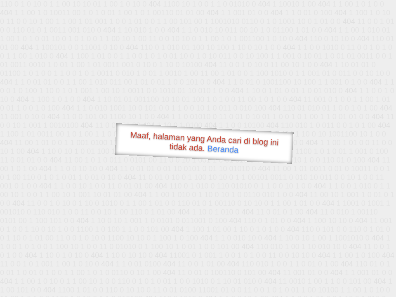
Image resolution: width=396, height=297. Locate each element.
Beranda (223, 149)
